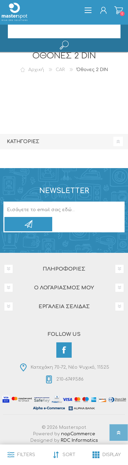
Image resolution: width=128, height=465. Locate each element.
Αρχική (36, 69)
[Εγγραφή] (56, 210)
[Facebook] (64, 350)
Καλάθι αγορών (118, 10)
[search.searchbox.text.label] (64, 31)
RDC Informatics (79, 440)
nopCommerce (78, 434)
